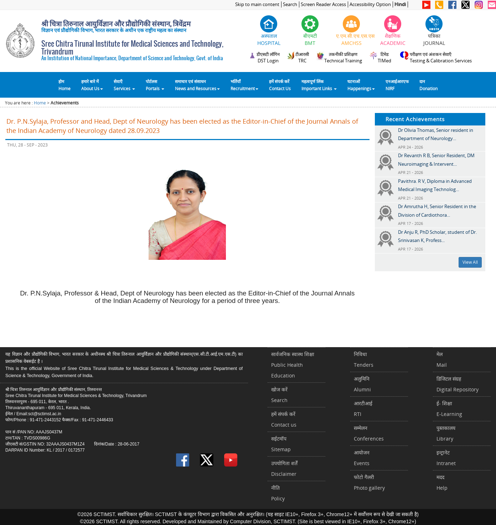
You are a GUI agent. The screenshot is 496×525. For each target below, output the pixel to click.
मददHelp (442, 482)
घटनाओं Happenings (361, 84)
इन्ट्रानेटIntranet (446, 458)
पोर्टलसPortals (155, 84)
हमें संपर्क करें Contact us (283, 419)
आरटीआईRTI (363, 408)
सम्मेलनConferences (369, 433)
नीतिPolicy (278, 493)
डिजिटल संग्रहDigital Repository (457, 384)
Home (40, 103)
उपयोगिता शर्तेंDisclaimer (284, 468)
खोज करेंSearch (279, 394)
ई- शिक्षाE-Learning (449, 408)
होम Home (64, 84)
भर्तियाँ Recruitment (244, 84)
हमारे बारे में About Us (92, 84)
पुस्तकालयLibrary (445, 433)
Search (290, 4)
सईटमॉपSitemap (281, 444)
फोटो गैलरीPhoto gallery (369, 482)
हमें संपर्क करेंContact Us (280, 84)
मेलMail (441, 359)
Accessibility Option (370, 4)
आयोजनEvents (362, 458)
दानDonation (428, 84)
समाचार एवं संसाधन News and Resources (197, 84)
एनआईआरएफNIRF (397, 84)
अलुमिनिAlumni (362, 384)
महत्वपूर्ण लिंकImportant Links (319, 84)
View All (470, 262)
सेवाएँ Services (124, 84)
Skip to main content (257, 4)
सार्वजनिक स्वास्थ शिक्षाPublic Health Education (292, 365)
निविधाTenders (363, 359)
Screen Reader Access (323, 4)
